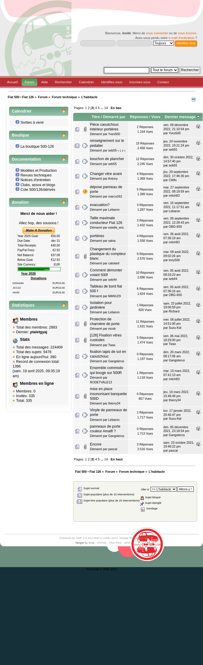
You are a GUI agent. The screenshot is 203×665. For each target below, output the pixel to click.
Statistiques (23, 305)
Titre (96, 117)
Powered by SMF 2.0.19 (75, 538)
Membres (28, 319)
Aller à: (145, 489)
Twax (111, 345)
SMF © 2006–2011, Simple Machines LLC (120, 538)
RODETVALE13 (101, 382)
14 (106, 108)
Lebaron (114, 209)
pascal (112, 449)
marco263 (115, 196)
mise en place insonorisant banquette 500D (108, 393)
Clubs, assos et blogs (38, 185)
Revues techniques (36, 175)
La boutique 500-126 (37, 146)
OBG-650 (175, 226)
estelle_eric (116, 227)
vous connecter (157, 33)
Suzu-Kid (175, 327)
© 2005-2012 (108, 569)
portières (97, 236)
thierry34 (114, 403)
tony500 (174, 260)
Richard (174, 311)
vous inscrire (187, 33)
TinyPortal (92, 569)
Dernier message (182, 117)
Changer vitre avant (106, 174)
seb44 (112, 279)
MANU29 (114, 296)
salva (111, 240)
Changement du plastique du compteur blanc (108, 254)
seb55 (112, 150)
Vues (156, 117)
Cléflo (173, 180)
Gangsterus (116, 361)
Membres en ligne (37, 383)
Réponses (139, 117)
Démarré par (114, 117)
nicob (111, 328)
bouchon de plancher (107, 159)
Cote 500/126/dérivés (38, 190)
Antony (113, 178)
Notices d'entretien (36, 180)
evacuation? (100, 205)
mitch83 (174, 195)
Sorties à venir (32, 122)
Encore (96, 444)
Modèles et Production (39, 171)
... (102, 108)
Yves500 (114, 134)
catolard (113, 263)
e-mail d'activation (181, 38)
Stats (25, 339)
